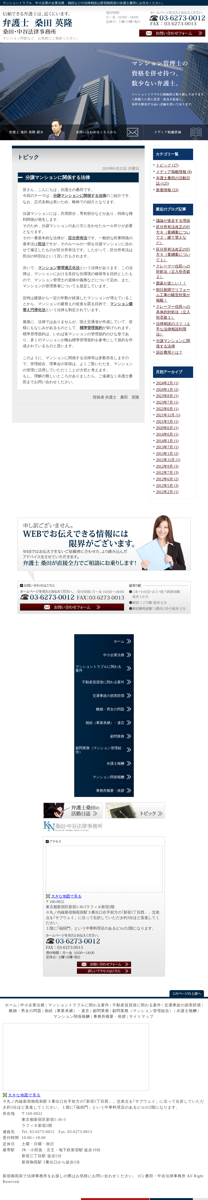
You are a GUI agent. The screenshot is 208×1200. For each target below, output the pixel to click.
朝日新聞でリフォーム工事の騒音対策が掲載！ (173, 295)
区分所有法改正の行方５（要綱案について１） (173, 254)
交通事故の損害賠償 (108, 696)
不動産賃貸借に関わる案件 (103, 682)
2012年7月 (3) (167, 473)
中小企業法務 (113, 655)
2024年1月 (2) (167, 390)
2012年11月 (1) (168, 460)
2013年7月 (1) (167, 447)
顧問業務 (117, 736)
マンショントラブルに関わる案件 (98, 668)
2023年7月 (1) (167, 402)
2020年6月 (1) (167, 428)
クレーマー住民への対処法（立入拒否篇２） (173, 271)
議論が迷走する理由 (173, 221)
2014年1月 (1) (167, 441)
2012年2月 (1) (167, 492)
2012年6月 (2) (167, 479)
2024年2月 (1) (167, 383)
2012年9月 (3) (167, 466)
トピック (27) (167, 165)
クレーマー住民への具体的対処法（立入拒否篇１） (173, 312)
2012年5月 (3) (167, 486)
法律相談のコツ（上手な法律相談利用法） (173, 329)
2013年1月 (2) (167, 454)
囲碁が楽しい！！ (171, 283)
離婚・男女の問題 (110, 709)
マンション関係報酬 (108, 777)
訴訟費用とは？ (169, 352)
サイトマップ (141, 1016)
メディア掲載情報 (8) (174, 172)
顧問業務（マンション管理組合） (98, 750)
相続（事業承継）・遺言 (105, 723)
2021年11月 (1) (168, 415)
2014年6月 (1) (167, 434)
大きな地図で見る (66, 896)
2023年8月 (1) (167, 396)
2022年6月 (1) (167, 409)
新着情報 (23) (167, 190)
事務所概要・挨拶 (110, 791)
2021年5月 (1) (167, 422)
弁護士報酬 (115, 763)
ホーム (119, 641)
